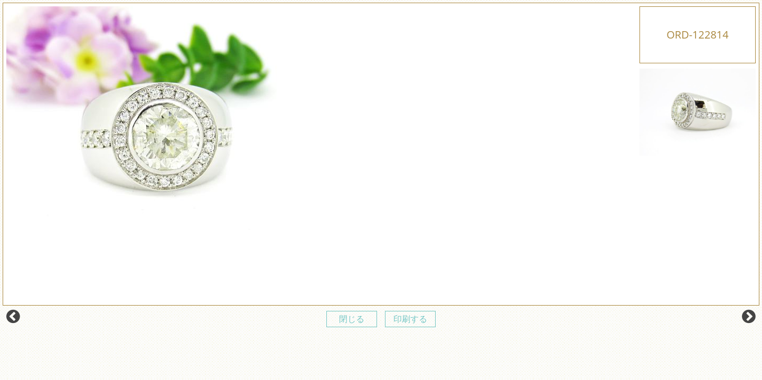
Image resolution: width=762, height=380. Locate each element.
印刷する (410, 319)
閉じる (351, 319)
